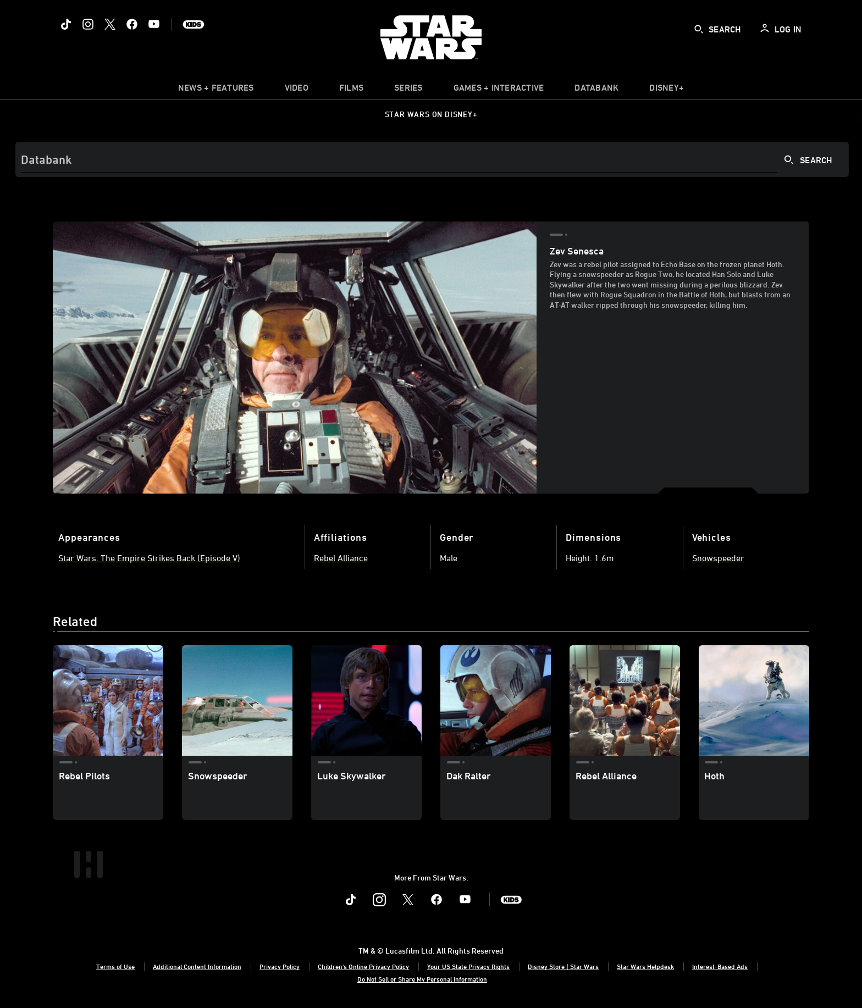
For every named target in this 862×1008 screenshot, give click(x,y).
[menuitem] (296, 90)
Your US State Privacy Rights (468, 966)
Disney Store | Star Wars (563, 966)
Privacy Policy (279, 966)
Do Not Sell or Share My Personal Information (422, 979)
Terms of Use (115, 966)
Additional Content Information (197, 966)
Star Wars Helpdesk (645, 966)
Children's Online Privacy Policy (363, 966)
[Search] (432, 159)
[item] (216, 90)
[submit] (698, 29)
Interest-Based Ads (720, 966)
